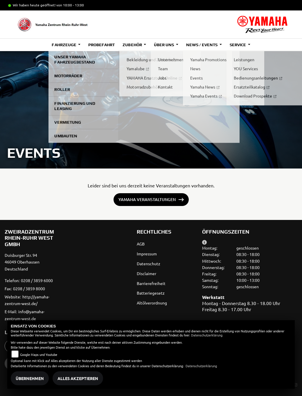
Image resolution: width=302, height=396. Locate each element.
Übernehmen (30, 378)
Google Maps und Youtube (38, 354)
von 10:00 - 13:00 (70, 5)
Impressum (147, 253)
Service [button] (238, 44)
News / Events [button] (202, 44)
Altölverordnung (152, 302)
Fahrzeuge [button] (64, 44)
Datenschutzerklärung (206, 335)
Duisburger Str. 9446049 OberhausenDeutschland (22, 262)
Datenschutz (148, 263)
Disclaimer (146, 273)
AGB (141, 243)
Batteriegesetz (151, 292)
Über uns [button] (164, 44)
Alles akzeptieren (77, 378)
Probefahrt (101, 44)
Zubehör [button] (133, 44)
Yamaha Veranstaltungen (147, 199)
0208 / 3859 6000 (37, 280)
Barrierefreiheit (151, 283)
